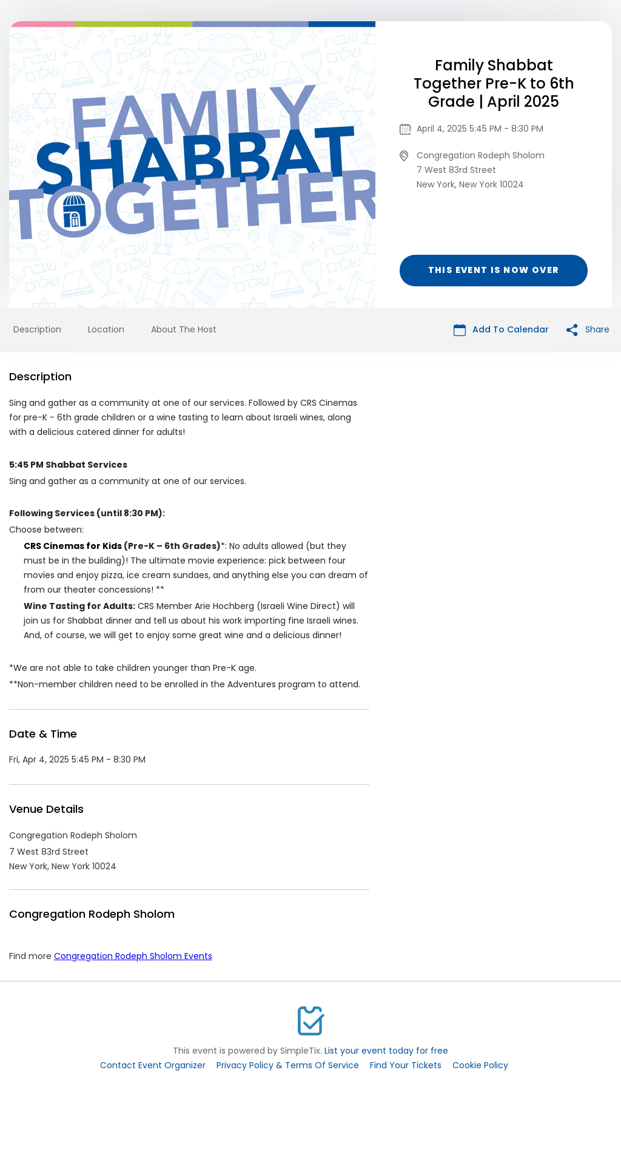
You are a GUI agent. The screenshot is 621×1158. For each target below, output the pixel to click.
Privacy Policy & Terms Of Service (288, 1065)
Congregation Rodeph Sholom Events (133, 956)
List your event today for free (386, 1051)
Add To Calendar (501, 329)
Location (106, 329)
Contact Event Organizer (153, 1065)
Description (37, 329)
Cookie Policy (480, 1065)
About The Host (184, 329)
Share (587, 329)
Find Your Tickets (405, 1065)
